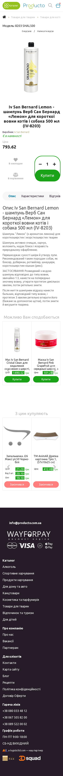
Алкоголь (9, 566)
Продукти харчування (18, 580)
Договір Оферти (14, 695)
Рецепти (8, 682)
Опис (12, 196)
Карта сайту (11, 669)
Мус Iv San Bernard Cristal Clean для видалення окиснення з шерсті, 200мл (17, 365)
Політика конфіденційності (21, 689)
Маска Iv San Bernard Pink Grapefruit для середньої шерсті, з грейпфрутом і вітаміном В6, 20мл (45, 367)
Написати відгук (45, 31)
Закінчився (17, 484)
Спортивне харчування (18, 573)
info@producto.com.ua (25, 523)
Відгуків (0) (54, 197)
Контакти (9, 662)
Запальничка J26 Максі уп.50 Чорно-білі (17, 459)
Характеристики (32, 196)
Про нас (8, 634)
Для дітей (9, 619)
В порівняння (15, 176)
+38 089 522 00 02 (15, 724)
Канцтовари (11, 593)
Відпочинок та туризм (18, 613)
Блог (6, 676)
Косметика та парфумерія (21, 599)
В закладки (16, 161)
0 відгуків (26, 31)
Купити (47, 175)
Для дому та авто (15, 586)
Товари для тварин (16, 606)
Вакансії (8, 641)
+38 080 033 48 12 (15, 710)
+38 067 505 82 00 (15, 717)
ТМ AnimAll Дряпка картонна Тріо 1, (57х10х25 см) (46, 459)
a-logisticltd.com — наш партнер (23, 750)
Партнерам (10, 647)
